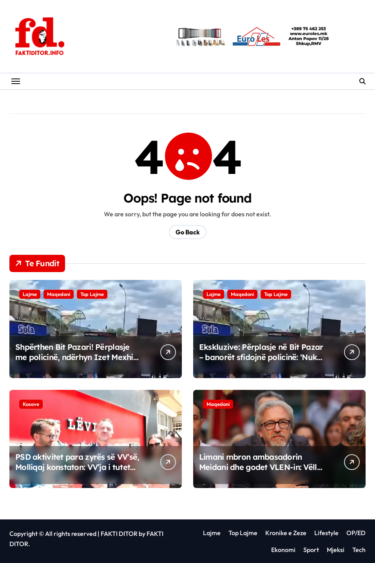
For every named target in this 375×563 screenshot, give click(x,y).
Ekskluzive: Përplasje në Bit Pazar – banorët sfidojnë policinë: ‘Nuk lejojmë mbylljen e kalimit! (261, 357)
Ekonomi (283, 550)
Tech (359, 550)
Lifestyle (326, 533)
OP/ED (356, 533)
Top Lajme (92, 294)
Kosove (31, 404)
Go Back (188, 232)
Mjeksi (335, 550)
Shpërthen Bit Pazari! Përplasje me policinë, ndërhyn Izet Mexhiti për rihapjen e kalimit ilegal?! (76, 357)
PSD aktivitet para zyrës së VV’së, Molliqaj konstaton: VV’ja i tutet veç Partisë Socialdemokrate (77, 467)
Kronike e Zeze (285, 533)
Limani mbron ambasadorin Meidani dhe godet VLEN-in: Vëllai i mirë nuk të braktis (261, 467)
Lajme (30, 294)
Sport (311, 550)
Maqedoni (58, 294)
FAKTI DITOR (119, 533)
